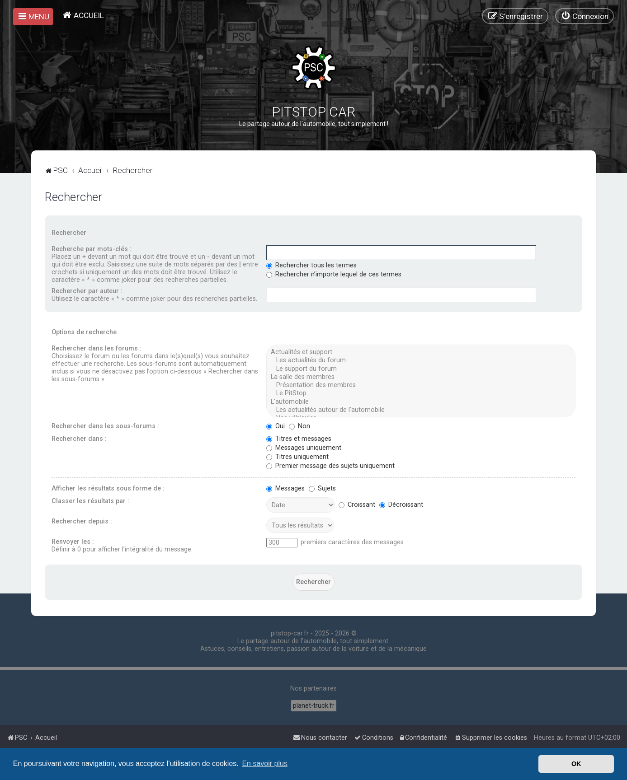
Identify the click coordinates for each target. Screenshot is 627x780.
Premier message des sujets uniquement (330, 466)
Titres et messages (298, 439)
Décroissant (401, 505)
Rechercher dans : (79, 439)
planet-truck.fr (314, 706)
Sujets (322, 488)
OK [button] (576, 763)
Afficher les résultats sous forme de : (108, 488)
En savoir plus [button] (265, 763)
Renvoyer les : (73, 542)
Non (299, 426)
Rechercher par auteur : (87, 291)
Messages (285, 488)
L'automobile (420, 402)
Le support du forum (420, 369)
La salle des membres (420, 377)
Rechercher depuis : (82, 521)
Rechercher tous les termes (311, 265)
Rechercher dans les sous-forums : (105, 426)
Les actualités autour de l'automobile (420, 410)
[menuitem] (83, 15)
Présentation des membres (420, 385)
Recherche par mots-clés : (92, 249)
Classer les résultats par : (90, 501)
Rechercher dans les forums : (96, 348)
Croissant (357, 505)
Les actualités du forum (420, 360)
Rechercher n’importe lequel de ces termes (333, 274)
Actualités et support (420, 352)
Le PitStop (420, 393)
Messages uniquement (303, 448)
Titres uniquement (297, 457)
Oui (275, 426)
